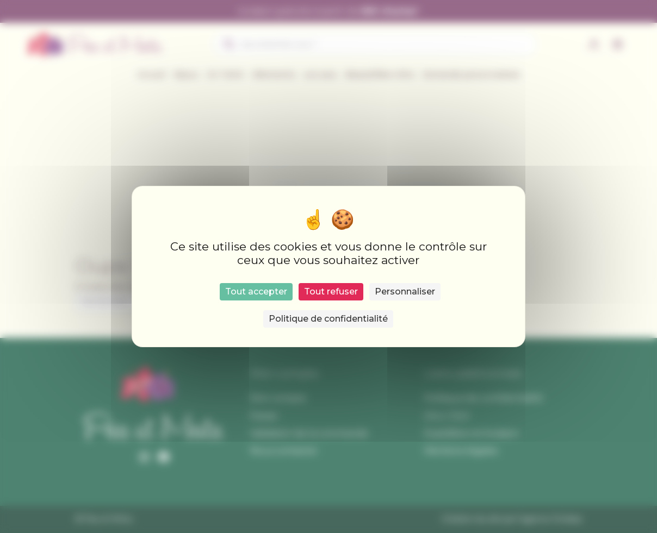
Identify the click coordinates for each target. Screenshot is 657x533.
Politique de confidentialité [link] (328, 318)
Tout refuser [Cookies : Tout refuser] (331, 291)
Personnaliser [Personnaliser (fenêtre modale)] (405, 291)
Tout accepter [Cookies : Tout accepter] (256, 291)
